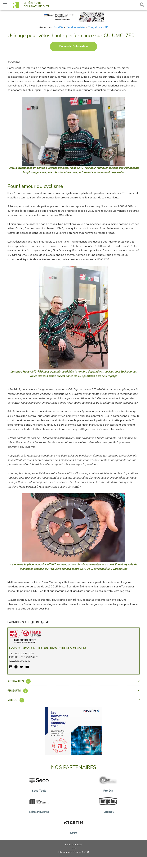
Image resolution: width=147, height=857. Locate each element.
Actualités (73, 681)
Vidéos (73, 700)
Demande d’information (73, 46)
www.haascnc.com (19, 661)
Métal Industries (76, 27)
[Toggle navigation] (5, 5)
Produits (73, 690)
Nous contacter (73, 844)
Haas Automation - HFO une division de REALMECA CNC (48, 648)
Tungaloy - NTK (98, 27)
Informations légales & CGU (73, 852)
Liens (73, 848)
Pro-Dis (58, 27)
